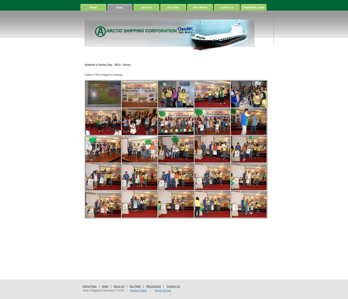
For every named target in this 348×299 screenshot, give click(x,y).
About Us (118, 286)
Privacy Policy (138, 290)
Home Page (90, 286)
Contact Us (173, 286)
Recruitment (153, 286)
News (105, 286)
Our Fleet (134, 286)
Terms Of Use (163, 290)
